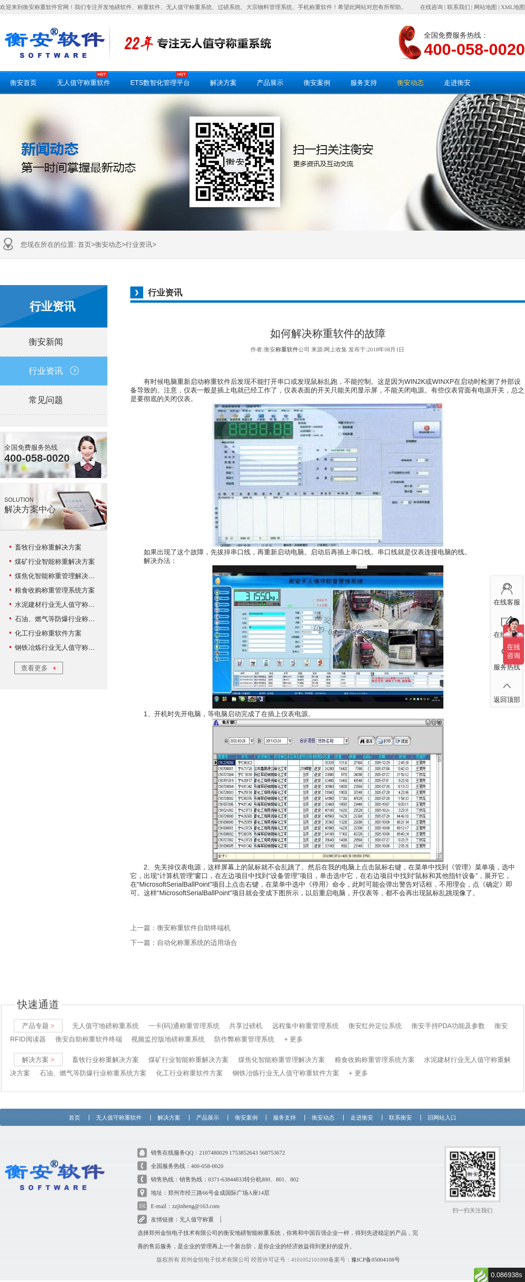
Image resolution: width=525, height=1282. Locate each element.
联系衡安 (400, 1108)
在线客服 (506, 592)
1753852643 (243, 1145)
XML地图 (513, 7)
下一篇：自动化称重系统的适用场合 (183, 942)
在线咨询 (431, 7)
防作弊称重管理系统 (244, 1031)
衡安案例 (317, 82)
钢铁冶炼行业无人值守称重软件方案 (68, 647)
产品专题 (38, 1018)
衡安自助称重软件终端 (88, 1031)
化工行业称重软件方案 (48, 633)
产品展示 (270, 82)
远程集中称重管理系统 (305, 1018)
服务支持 (363, 82)
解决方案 (223, 82)
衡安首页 (23, 82)
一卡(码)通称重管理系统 (184, 1018)
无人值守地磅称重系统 (105, 1018)
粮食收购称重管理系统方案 (55, 590)
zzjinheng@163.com (196, 1198)
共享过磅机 (245, 1018)
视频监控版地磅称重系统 (168, 1031)
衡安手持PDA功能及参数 (448, 1018)
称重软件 (286, 349)
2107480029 (213, 1145)
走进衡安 (457, 82)
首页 (84, 244)
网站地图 (485, 7)
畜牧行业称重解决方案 (48, 547)
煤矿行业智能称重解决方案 (55, 561)
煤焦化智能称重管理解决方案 (58, 576)
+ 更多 (293, 1031)
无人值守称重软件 (83, 78)
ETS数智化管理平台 (160, 78)
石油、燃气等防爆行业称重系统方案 (68, 619)
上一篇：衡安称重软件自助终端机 (180, 928)
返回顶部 (506, 689)
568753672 (272, 1145)
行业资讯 (139, 244)
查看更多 (38, 668)
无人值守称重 (196, 1211)
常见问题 (54, 400)
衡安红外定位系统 (375, 1018)
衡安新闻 (54, 342)
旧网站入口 (442, 1108)
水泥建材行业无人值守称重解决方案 (68, 604)
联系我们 (458, 7)
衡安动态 (410, 82)
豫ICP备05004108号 (375, 1252)
